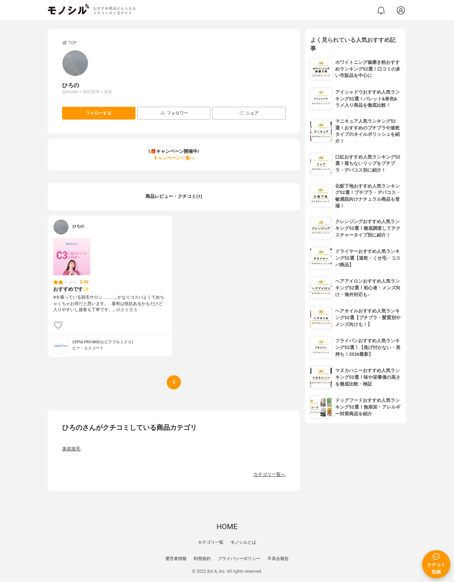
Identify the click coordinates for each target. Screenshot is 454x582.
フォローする (98, 113)
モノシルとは (243, 542)
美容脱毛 (71, 448)
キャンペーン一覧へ (174, 158)
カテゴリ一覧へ (269, 474)
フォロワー (174, 113)
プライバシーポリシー (239, 558)
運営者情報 (176, 558)
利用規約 (202, 558)
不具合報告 (278, 558)
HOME (226, 526)
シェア (249, 113)
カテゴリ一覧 (210, 542)
